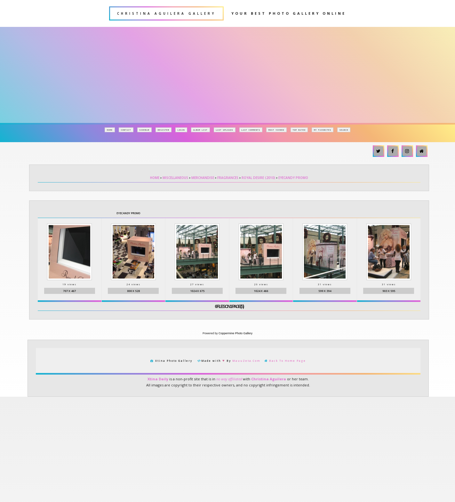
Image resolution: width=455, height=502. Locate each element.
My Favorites (322, 130)
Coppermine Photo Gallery (235, 334)
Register (163, 130)
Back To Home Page (287, 361)
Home (110, 130)
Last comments (251, 130)
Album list (200, 130)
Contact (126, 130)
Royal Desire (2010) (258, 177)
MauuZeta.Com (246, 361)
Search (343, 130)
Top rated (299, 130)
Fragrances (227, 177)
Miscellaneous (175, 177)
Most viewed (276, 130)
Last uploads (224, 130)
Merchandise (202, 177)
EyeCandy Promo (293, 177)
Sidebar (145, 130)
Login (181, 130)
